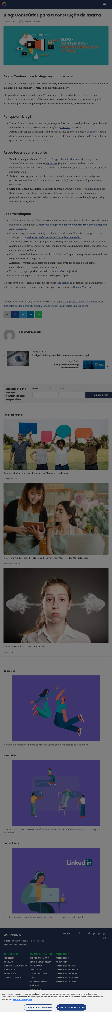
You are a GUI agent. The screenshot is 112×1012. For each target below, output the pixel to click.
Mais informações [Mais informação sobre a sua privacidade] (22, 1002)
